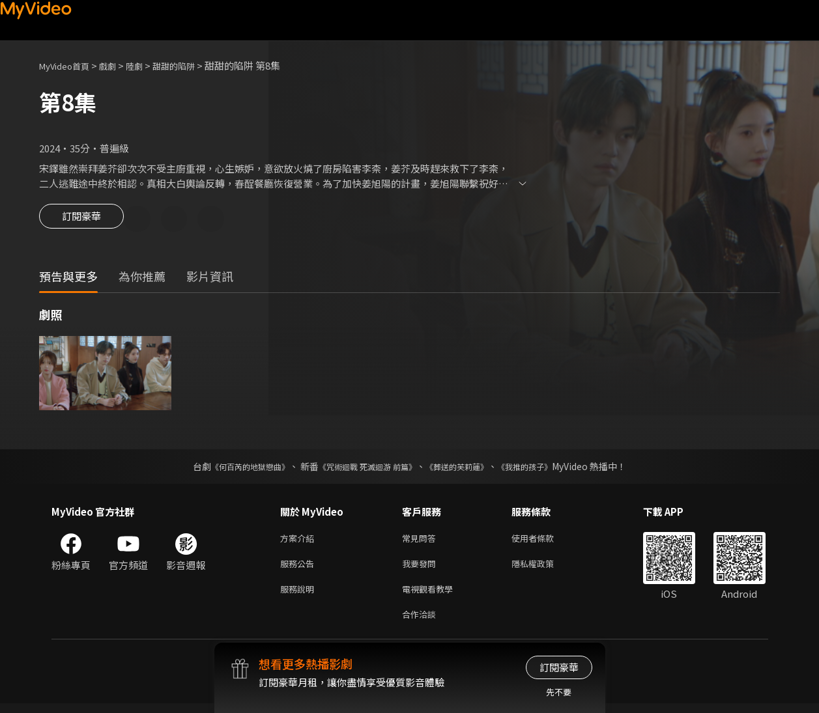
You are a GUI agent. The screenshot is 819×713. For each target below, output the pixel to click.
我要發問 (421, 568)
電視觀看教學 (431, 595)
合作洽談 (421, 623)
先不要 (558, 692)
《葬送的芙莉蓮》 (466, 468)
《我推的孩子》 (544, 468)
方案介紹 (299, 541)
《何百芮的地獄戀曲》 (232, 468)
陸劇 (147, 65)
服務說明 (299, 595)
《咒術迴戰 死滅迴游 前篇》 (364, 468)
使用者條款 (543, 541)
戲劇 (118, 65)
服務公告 (299, 568)
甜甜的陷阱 (191, 65)
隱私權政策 (543, 568)
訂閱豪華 (81, 220)
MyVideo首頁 (68, 65)
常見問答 (421, 541)
